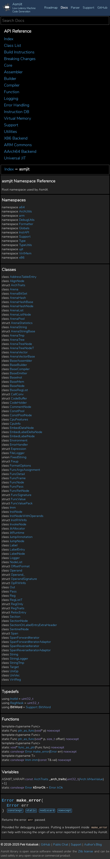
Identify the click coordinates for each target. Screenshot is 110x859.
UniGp (14, 671)
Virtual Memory (17, 118)
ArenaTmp (17, 335)
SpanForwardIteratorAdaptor (30, 642)
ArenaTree (17, 340)
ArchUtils (25, 211)
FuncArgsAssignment (25, 470)
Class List (12, 45)
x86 (22, 257)
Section (15, 617)
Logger (15, 558)
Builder (10, 78)
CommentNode (20, 407)
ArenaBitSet (18, 293)
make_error (41, 751)
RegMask (16, 703)
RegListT (16, 600)
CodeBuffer (19, 398)
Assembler (13, 72)
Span (14, 633)
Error (28, 751)
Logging (11, 98)
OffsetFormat (20, 566)
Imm (13, 507)
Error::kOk (56, 787)
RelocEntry (18, 612)
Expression (18, 449)
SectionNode (19, 621)
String (14, 654)
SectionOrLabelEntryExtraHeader (33, 625)
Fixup (14, 461)
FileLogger (17, 453)
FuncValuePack (22, 503)
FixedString (18, 457)
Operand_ (18, 575)
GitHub (102, 8)
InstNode (16, 512)
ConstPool (17, 411)
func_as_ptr (26, 747)
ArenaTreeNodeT (22, 348)
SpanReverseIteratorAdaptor (30, 650)
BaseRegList (19, 390)
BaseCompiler (20, 369)
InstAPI (24, 232)
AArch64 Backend (20, 151)
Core (8, 65)
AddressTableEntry (23, 277)
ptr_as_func (26, 730)
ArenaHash (18, 298)
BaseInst (16, 377)
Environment (18, 440)
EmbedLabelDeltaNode (26, 432)
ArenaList (16, 310)
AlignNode (17, 281)
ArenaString (18, 327)
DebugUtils (27, 220)
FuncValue (18, 499)
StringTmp (17, 663)
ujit (21, 249)
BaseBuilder (18, 365)
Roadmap (51, 8)
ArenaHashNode (21, 306)
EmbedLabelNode (22, 436)
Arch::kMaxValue (91, 779)
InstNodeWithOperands (26, 516)
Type (22, 241)
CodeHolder (18, 403)
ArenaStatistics (22, 323)
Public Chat (60, 844)
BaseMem (17, 382)
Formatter (26, 224)
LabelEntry (17, 549)
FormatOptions (20, 466)
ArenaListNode (20, 314)
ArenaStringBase (23, 331)
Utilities (10, 131)
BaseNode (17, 386)
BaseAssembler (21, 361)
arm (22, 216)
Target (14, 667)
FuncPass (16, 486)
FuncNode (17, 482)
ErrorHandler (19, 445)
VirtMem (25, 253)
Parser (75, 8)
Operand (16, 570)
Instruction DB (16, 111)
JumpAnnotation (21, 537)
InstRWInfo (19, 520)
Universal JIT (15, 158)
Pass (13, 591)
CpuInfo (15, 424)
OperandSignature (24, 579)
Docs (64, 8)
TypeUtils (25, 245)
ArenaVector (19, 352)
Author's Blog (93, 844)
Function (11, 92)
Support (88, 8)
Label (13, 545)
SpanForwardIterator (24, 638)
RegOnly (17, 604)
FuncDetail (17, 474)
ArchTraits (18, 285)
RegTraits (17, 608)
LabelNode (17, 554)
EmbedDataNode (22, 428)
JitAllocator (17, 528)
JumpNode (17, 541)
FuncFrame (18, 478)
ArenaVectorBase (22, 356)
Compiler (11, 85)
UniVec (15, 675)
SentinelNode (19, 629)
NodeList (16, 562)
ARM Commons (18, 145)
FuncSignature (21, 495)
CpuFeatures (19, 419)
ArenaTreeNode (21, 344)
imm (35, 760)
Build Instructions (19, 52)
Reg (12, 596)
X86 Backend (15, 138)
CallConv (17, 394)
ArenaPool (17, 319)
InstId (14, 699)
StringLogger (19, 659)
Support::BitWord (38, 707)
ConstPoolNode (21, 415)
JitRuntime (17, 533)
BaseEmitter (18, 373)
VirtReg (15, 679)
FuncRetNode (19, 491)
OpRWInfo (18, 583)
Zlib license (85, 851)
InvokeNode (18, 524)
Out (12, 587)
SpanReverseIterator (24, 646)
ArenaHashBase (21, 302)
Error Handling (16, 105)
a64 (22, 207)
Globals (24, 228)
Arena (14, 289)
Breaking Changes (20, 58)
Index (8, 39)
